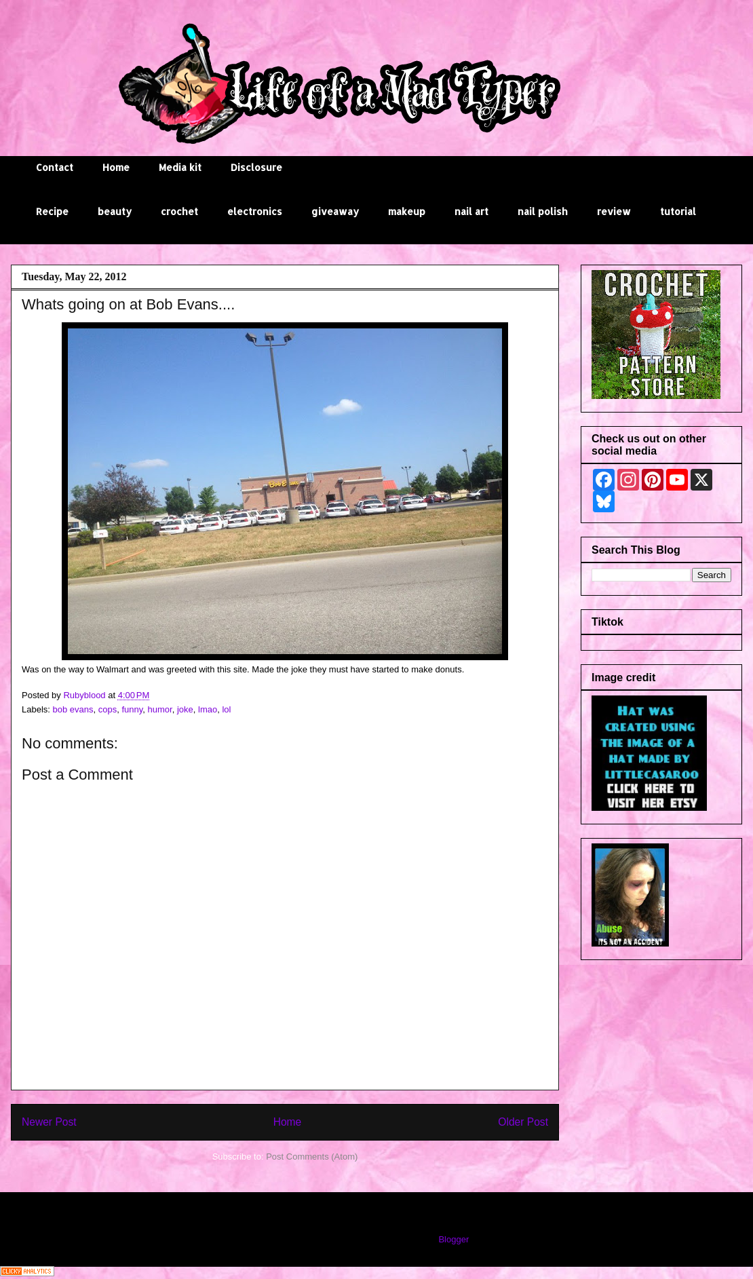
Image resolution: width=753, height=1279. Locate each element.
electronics (254, 211)
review (614, 211)
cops (107, 709)
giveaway (335, 211)
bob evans (73, 709)
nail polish (543, 211)
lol (226, 709)
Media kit (180, 167)
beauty (115, 211)
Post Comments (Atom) (312, 1156)
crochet (179, 211)
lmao (207, 709)
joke (185, 709)
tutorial (678, 211)
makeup (406, 211)
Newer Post (49, 1122)
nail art (471, 211)
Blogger (453, 1239)
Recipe (52, 211)
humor (160, 709)
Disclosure (256, 167)
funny (131, 709)
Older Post (523, 1122)
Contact (54, 167)
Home (116, 167)
